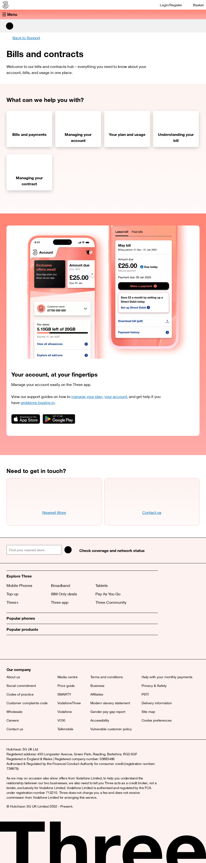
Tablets (101, 585)
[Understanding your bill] (176, 129)
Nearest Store (54, 512)
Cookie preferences (157, 720)
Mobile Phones (19, 585)
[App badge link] (25, 419)
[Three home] (5, 5)
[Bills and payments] (29, 129)
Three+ (12, 602)
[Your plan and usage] (127, 129)
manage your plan (86, 396)
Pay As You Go (107, 594)
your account (115, 396)
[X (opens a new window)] (11, 647)
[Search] (68, 550)
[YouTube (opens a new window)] (44, 647)
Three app (59, 602)
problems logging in (38, 402)
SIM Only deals (64, 594)
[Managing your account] (78, 129)
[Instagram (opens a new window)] (33, 647)
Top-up (12, 594)
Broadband (60, 585)
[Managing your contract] (29, 172)
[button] (103, 14)
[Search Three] (9, 26)
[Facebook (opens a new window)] (22, 647)
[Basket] (195, 5)
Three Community (110, 602)
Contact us (151, 512)
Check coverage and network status (112, 550)
